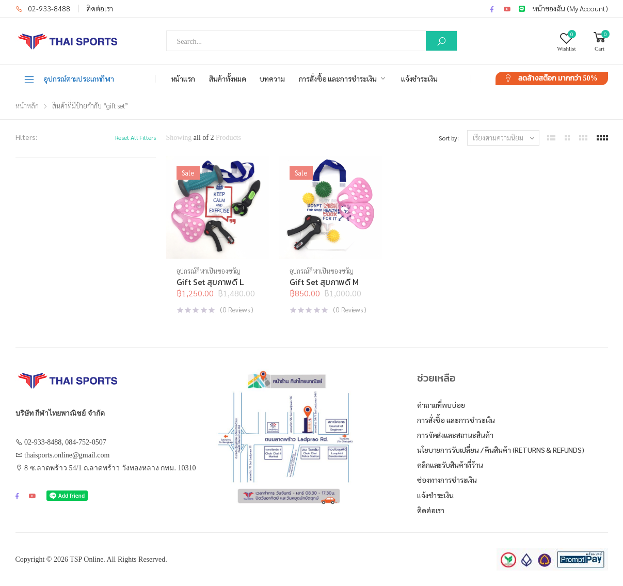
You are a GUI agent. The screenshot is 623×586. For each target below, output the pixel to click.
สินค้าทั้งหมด (227, 78)
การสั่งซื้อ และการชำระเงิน (338, 78)
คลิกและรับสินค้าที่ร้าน (450, 464)
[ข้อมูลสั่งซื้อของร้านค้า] (503, 138)
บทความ (272, 78)
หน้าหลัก (27, 105)
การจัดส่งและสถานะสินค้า (455, 434)
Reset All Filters (135, 137)
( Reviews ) (236, 309)
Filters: (26, 136)
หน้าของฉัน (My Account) (570, 8)
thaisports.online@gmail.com (66, 455)
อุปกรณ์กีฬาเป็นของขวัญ (209, 270)
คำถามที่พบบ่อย (441, 404)
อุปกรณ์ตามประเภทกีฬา (69, 79)
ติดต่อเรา (99, 8)
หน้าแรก (183, 78)
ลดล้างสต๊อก (558, 78)
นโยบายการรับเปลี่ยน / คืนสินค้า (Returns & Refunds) (500, 449)
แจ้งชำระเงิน (419, 78)
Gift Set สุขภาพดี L (210, 282)
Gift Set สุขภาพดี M (324, 282)
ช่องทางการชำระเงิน (447, 479)
